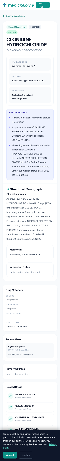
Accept (10, 455)
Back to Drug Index (13, 16)
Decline (26, 455)
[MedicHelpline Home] (17, 5)
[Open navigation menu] (54, 5)
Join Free (40, 5)
